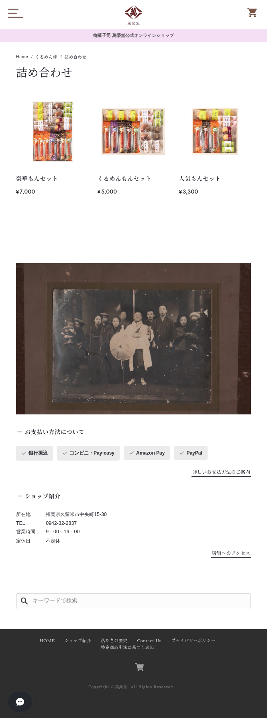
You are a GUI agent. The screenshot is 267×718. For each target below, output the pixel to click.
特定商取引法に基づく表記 (127, 647)
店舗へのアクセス (231, 553)
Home (22, 57)
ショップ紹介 (78, 640)
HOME (47, 640)
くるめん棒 (46, 57)
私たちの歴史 (114, 640)
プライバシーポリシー (193, 640)
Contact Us (149, 640)
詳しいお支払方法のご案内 (221, 472)
